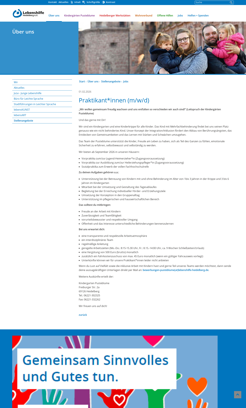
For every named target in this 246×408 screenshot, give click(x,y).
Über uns (53, 15)
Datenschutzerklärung (138, 384)
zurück (82, 315)
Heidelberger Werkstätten (114, 15)
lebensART (19, 115)
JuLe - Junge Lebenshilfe (27, 93)
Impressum (130, 380)
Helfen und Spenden (136, 350)
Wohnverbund (143, 15)
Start (82, 81)
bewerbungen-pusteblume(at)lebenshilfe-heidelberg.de (175, 270)
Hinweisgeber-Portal (137, 371)
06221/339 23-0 (200, 362)
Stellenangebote (22, 120)
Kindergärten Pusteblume (79, 15)
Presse (127, 363)
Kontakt (52, 2)
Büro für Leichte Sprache (28, 98)
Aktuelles (63, 2)
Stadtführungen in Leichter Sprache (34, 104)
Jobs (179, 15)
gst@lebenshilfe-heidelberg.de (199, 366)
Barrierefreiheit (133, 375)
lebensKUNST (21, 109)
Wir (15, 82)
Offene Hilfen (164, 15)
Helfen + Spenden (197, 15)
